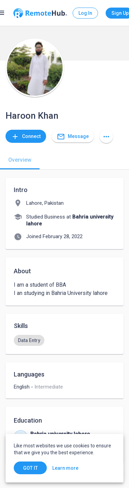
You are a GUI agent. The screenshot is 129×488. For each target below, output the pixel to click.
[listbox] (64, 340)
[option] (29, 340)
